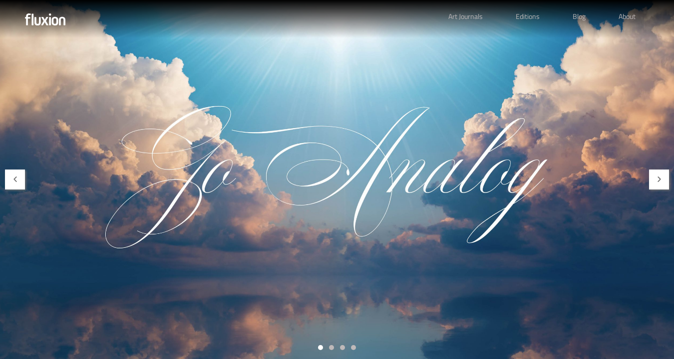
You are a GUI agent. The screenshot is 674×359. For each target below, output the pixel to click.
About (627, 16)
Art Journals (465, 16)
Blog (579, 16)
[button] (15, 179)
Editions (528, 16)
